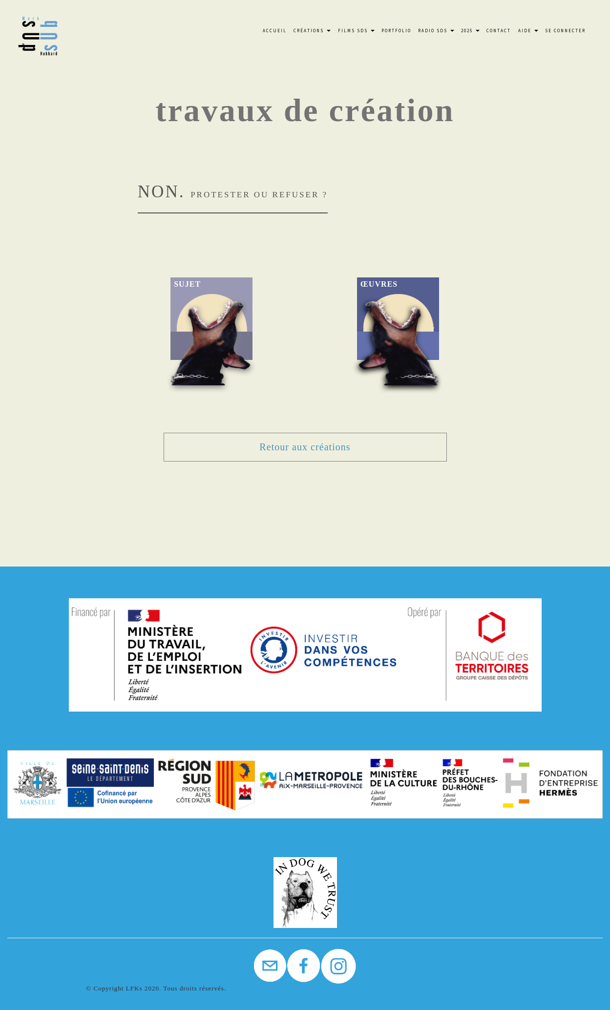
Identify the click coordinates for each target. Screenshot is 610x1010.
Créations (312, 30)
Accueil (275, 30)
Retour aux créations (304, 447)
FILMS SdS (356, 30)
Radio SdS (436, 30)
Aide (528, 30)
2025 (470, 30)
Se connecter (565, 30)
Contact (498, 30)
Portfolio (396, 30)
